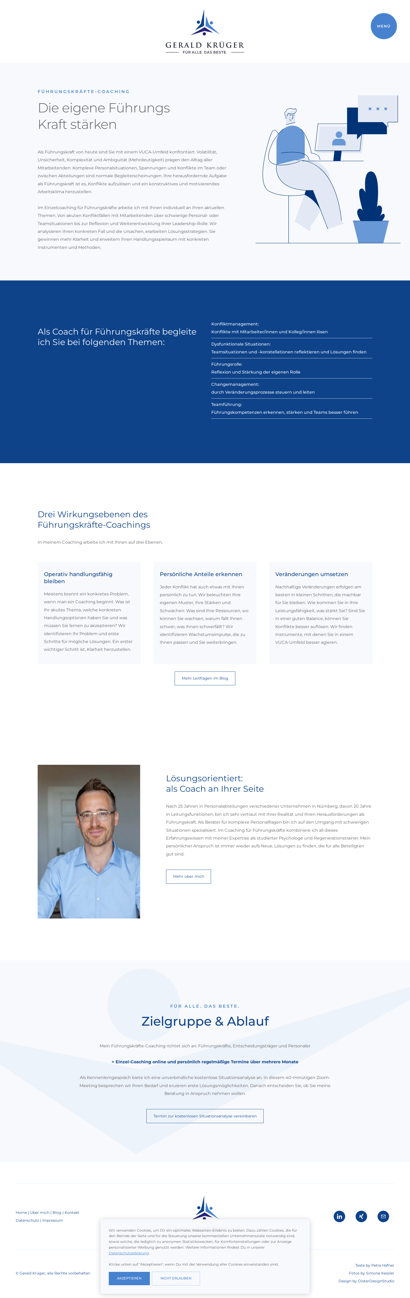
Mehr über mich (188, 876)
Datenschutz (27, 1220)
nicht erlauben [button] (176, 1278)
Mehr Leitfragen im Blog (205, 678)
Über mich (40, 1212)
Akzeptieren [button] (129, 1278)
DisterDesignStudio (376, 1281)
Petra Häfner (382, 1265)
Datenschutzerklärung (129, 1253)
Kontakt (72, 1212)
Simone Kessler (380, 1273)
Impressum (52, 1220)
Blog (57, 1212)
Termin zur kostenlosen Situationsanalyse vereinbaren (205, 1116)
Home (22, 1212)
